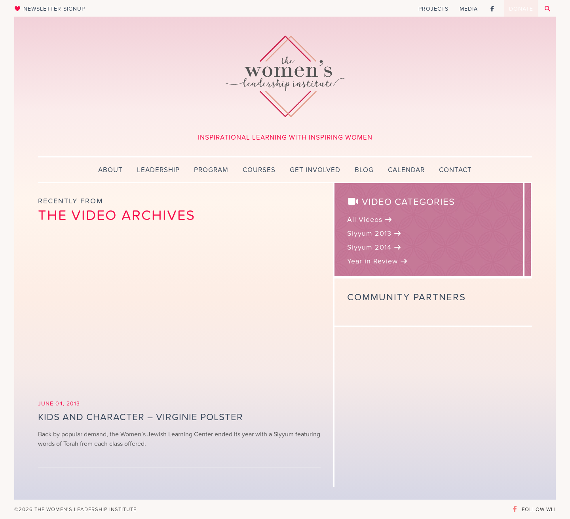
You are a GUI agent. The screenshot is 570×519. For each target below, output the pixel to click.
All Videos (370, 220)
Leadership (158, 170)
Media (469, 9)
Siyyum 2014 (374, 247)
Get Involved (315, 170)
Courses (259, 170)
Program (211, 170)
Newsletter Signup (49, 9)
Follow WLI (533, 509)
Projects (433, 9)
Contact (455, 170)
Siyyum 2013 (374, 233)
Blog (364, 170)
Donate (521, 9)
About (110, 170)
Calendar (406, 170)
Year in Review (377, 261)
